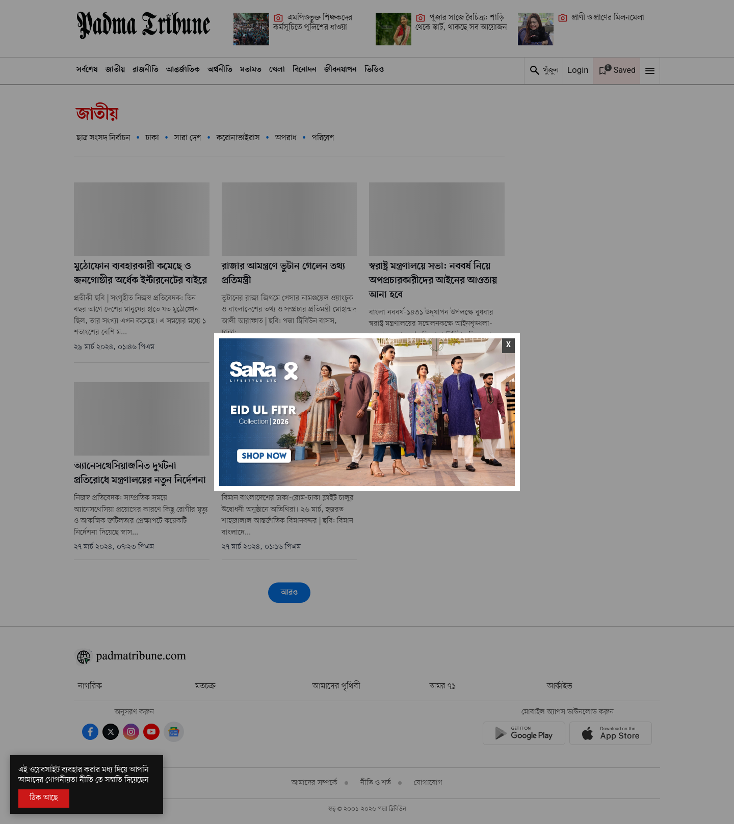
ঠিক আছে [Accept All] (44, 798)
